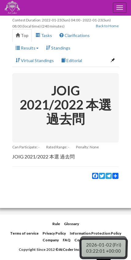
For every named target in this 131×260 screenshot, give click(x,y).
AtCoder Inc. (69, 249)
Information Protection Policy (95, 233)
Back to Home (107, 26)
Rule (56, 223)
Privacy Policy (54, 233)
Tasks (44, 35)
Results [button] (27, 47)
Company (51, 240)
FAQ (66, 240)
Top (22, 35)
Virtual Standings (35, 60)
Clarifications (74, 35)
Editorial (71, 60)
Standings (58, 47)
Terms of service (24, 233)
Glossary (71, 223)
